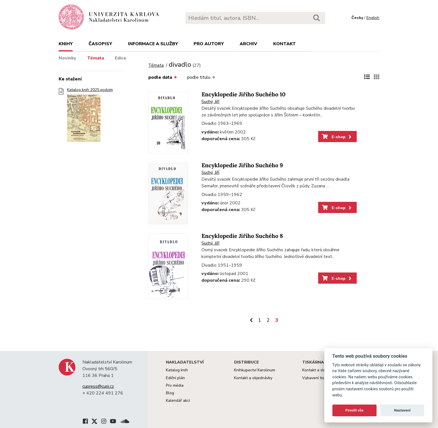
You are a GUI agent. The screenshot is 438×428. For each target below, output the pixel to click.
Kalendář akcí (178, 400)
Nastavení (402, 410)
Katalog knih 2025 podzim (90, 116)
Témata (95, 58)
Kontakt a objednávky (253, 378)
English (372, 17)
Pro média (175, 385)
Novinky (67, 58)
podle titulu (201, 77)
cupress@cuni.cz (98, 386)
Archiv (248, 44)
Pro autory (209, 44)
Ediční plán (175, 378)
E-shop (337, 137)
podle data (162, 77)
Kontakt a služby (317, 370)
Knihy (66, 44)
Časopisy (100, 44)
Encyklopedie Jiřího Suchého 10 (243, 94)
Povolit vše (354, 410)
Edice (120, 58)
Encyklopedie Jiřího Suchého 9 (242, 165)
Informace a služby (153, 44)
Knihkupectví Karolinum (254, 370)
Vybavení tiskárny (318, 378)
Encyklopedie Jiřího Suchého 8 (242, 236)
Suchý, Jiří (210, 102)
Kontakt (284, 44)
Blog (170, 393)
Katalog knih (177, 370)
